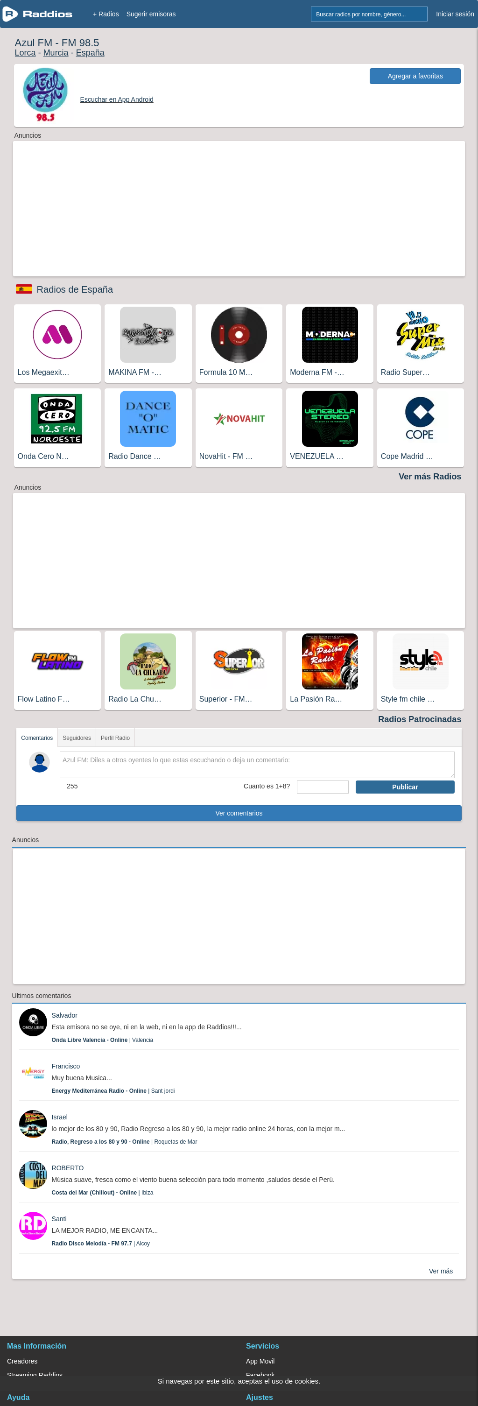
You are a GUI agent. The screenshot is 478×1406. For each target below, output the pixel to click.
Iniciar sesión (455, 14)
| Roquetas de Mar (124, 1142)
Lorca (25, 52)
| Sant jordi (113, 1091)
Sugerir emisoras (151, 14)
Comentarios (37, 738)
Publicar (405, 787)
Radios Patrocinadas (419, 719)
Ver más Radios (430, 476)
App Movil (260, 1361)
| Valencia (103, 1040)
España (90, 52)
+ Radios (106, 14)
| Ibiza (103, 1192)
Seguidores (77, 738)
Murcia (56, 52)
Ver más (441, 1271)
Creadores (22, 1361)
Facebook (260, 1375)
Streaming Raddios (35, 1375)
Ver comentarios (238, 813)
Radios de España (75, 289)
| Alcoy (101, 1243)
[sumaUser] (323, 787)
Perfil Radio (115, 738)
